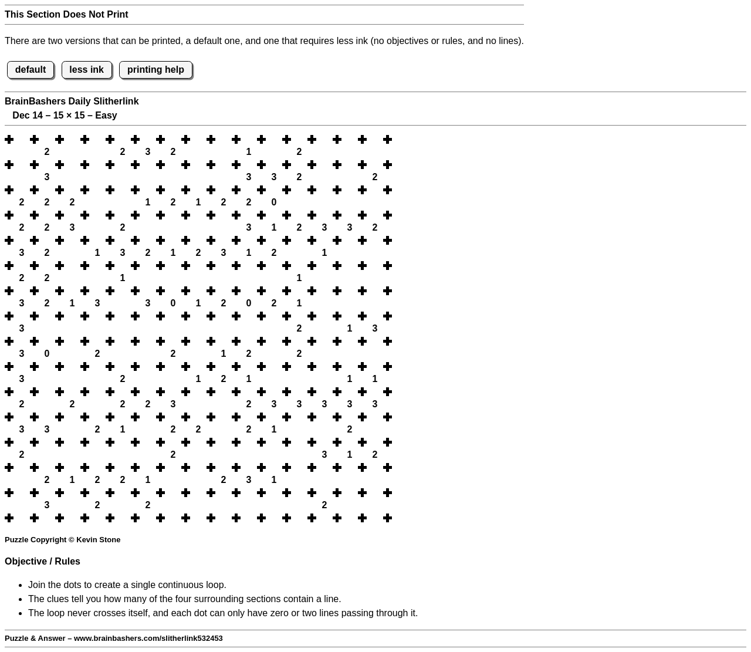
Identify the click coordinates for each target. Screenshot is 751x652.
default (30, 70)
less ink (86, 70)
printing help (155, 70)
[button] (21, 139)
